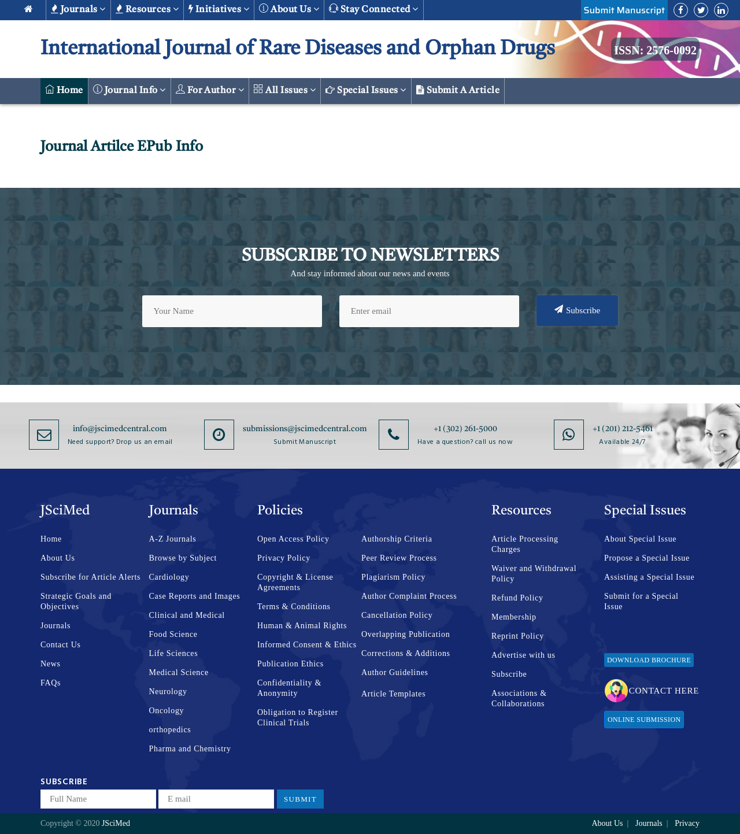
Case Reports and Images (194, 596)
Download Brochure (649, 660)
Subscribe (577, 310)
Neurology (168, 691)
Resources (147, 9)
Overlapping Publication (405, 634)
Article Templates (393, 694)
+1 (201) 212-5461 (623, 429)
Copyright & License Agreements (295, 582)
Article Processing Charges (524, 544)
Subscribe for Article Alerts (90, 577)
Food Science (173, 634)
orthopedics (170, 729)
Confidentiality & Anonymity (289, 688)
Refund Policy (517, 598)
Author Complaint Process (409, 596)
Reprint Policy (517, 636)
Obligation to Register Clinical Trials (297, 717)
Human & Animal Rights (302, 625)
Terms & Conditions (294, 606)
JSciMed (116, 823)
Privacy (687, 823)
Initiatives (218, 9)
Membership (513, 617)
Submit (300, 799)
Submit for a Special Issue (641, 601)
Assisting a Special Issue (649, 577)
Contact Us (60, 644)
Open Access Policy (293, 539)
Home (64, 89)
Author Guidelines (394, 672)
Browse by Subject (183, 558)
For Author (210, 89)
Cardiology (169, 577)
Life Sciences (173, 653)
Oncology (166, 710)
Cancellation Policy (396, 615)
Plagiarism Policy (393, 577)
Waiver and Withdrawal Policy (533, 573)
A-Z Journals (173, 539)
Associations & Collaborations (519, 698)
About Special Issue (640, 539)
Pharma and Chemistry (190, 748)
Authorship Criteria (396, 539)
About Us (57, 558)
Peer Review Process (399, 558)
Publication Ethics (290, 663)
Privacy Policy (283, 558)
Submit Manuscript (624, 10)
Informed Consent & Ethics (307, 644)
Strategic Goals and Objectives (76, 601)
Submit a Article (458, 90)
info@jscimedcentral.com (120, 429)
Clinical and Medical (187, 615)
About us (289, 8)
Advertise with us (523, 655)
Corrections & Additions (405, 653)
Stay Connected (374, 8)
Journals (78, 9)
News (50, 663)
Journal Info (129, 89)
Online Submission (644, 720)
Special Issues (365, 90)
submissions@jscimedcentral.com (305, 429)
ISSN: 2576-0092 (655, 50)
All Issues (285, 89)
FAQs (50, 683)
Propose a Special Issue (647, 558)
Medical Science (179, 672)
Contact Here (652, 690)
